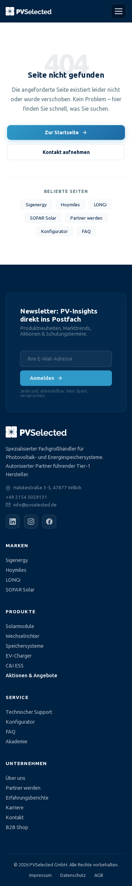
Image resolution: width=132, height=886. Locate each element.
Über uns (15, 778)
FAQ (86, 231)
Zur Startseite (66, 132)
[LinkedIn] (13, 522)
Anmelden (46, 378)
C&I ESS (15, 665)
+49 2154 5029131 (26, 497)
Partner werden (86, 217)
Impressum (40, 875)
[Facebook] (49, 522)
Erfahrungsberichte (27, 798)
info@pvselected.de (35, 504)
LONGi (100, 204)
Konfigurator (54, 231)
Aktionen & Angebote (31, 675)
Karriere (15, 807)
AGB (98, 875)
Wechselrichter (22, 636)
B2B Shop (17, 827)
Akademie (16, 741)
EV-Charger (19, 656)
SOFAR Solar (43, 217)
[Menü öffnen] (118, 11)
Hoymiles (70, 204)
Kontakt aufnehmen (66, 152)
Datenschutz (73, 875)
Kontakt (15, 817)
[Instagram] (31, 522)
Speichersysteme (25, 646)
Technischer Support (29, 712)
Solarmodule (20, 626)
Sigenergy (36, 204)
